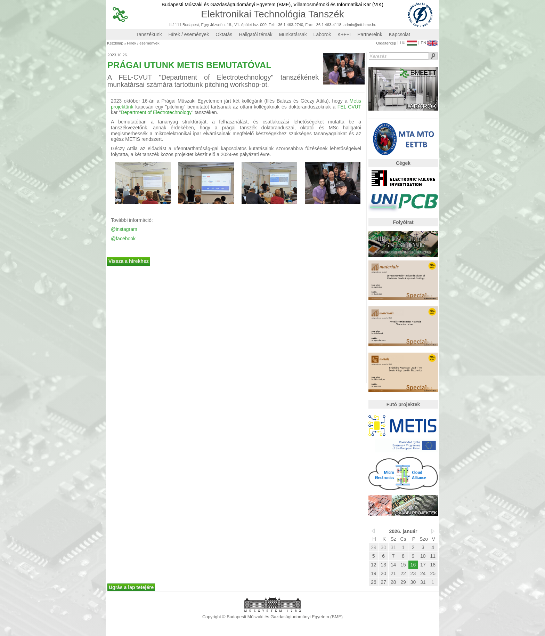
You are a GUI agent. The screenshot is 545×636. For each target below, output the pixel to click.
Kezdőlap (115, 43)
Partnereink (369, 34)
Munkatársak (293, 34)
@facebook (123, 238)
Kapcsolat (399, 34)
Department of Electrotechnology (156, 112)
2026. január (403, 531)
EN (429, 41)
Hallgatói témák (255, 34)
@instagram (124, 229)
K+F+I (344, 34)
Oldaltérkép (386, 43)
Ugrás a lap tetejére (131, 587)
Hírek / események (189, 34)
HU (408, 41)
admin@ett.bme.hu (359, 25)
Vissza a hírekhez (128, 261)
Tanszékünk (149, 34)
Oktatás (223, 34)
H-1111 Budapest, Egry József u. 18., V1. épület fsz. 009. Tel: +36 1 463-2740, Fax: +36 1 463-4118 (255, 25)
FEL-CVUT (348, 107)
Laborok (322, 34)
